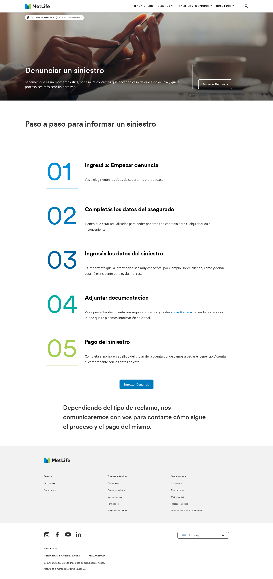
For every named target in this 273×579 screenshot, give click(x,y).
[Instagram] (47, 535)
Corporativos (50, 490)
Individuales (49, 484)
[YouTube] (68, 535)
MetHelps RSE (177, 497)
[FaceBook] (57, 535)
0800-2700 (50, 548)
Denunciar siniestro (116, 490)
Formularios (113, 504)
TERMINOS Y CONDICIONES (62, 556)
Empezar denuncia (215, 84)
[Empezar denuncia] (136, 384)
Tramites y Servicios (44, 17)
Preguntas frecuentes (117, 511)
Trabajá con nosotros (180, 504)
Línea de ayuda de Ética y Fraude (186, 511)
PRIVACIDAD (97, 556)
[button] (165, 6)
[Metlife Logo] (57, 462)
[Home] (28, 18)
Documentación (115, 497)
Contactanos (114, 484)
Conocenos (176, 484)
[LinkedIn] (78, 535)
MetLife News (177, 490)
